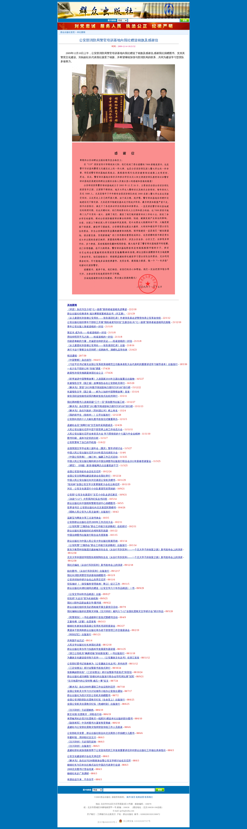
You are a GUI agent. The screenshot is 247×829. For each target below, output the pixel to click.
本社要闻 (81, 32)
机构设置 (140, 797)
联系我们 (149, 797)
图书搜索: (112, 20)
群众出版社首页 (67, 32)
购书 (129, 797)
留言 (133, 797)
